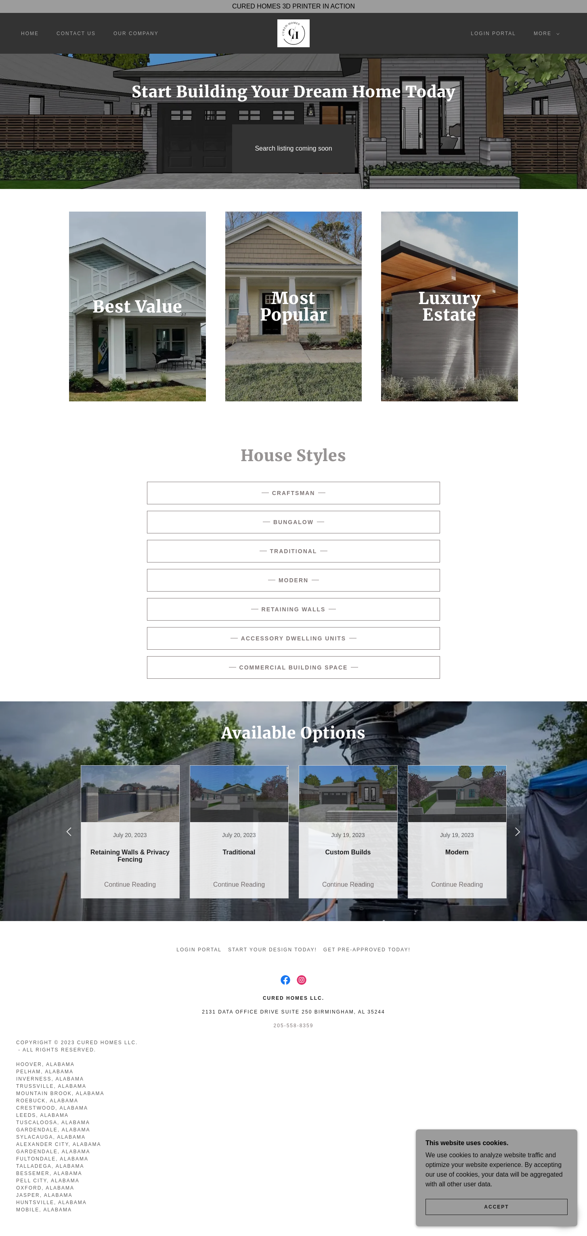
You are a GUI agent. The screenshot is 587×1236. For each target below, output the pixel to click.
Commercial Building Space (293, 667)
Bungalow (293, 522)
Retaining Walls (294, 609)
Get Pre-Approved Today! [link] (367, 950)
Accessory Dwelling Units (293, 638)
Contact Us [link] (76, 33)
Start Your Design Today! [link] (272, 950)
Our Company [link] (136, 33)
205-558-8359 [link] (294, 1025)
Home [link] (30, 33)
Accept (496, 1207)
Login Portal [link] (493, 33)
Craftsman (293, 493)
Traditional (293, 551)
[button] (545, 33)
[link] (293, 32)
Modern (293, 580)
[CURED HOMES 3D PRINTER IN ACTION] (293, 6)
